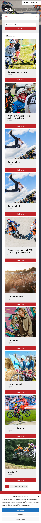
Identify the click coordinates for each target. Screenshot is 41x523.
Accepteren (20, 510)
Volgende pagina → (21, 486)
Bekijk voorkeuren (20, 519)
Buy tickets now (32, 2)
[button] (38, 496)
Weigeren (20, 514)
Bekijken (20, 80)
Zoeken (20, 28)
